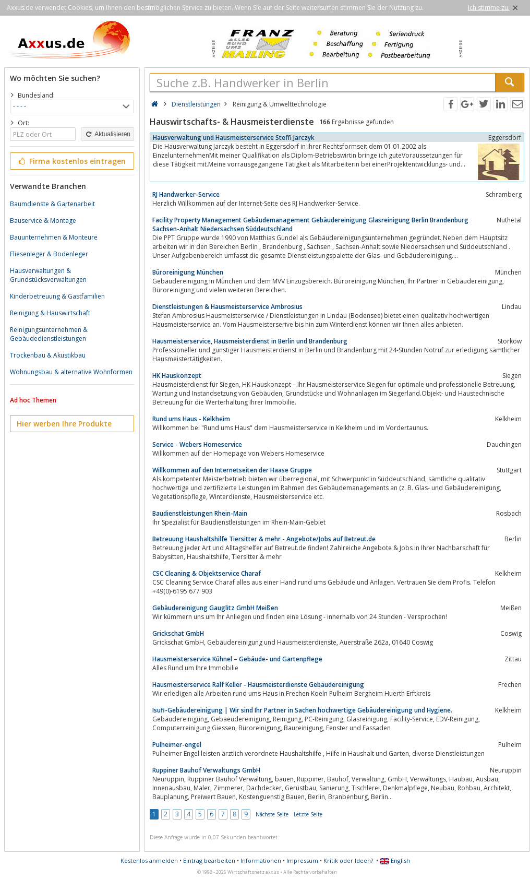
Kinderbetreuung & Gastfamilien (57, 296)
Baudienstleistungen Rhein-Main (199, 513)
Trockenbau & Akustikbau (48, 355)
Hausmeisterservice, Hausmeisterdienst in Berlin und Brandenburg (249, 341)
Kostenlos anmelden (149, 860)
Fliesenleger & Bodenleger (49, 254)
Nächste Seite (272, 814)
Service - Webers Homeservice (197, 444)
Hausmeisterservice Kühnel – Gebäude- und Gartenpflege (237, 659)
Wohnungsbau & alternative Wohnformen (71, 371)
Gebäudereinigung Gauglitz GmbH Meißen (215, 607)
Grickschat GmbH (178, 633)
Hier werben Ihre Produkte (64, 424)
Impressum (302, 860)
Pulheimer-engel (176, 744)
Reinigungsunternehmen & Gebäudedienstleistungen (49, 334)
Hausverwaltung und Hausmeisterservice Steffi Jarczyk (234, 137)
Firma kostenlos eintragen (71, 161)
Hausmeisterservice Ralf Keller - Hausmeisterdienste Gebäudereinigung (258, 684)
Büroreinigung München (187, 272)
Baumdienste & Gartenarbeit (52, 203)
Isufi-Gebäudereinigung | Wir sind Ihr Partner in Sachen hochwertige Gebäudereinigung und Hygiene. (302, 710)
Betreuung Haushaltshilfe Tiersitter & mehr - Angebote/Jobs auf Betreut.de (264, 538)
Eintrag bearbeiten (209, 860)
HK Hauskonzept (176, 375)
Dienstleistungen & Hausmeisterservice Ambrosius (227, 306)
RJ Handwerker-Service (186, 194)
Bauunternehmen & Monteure (54, 237)
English (395, 860)
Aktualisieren (107, 134)
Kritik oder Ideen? (348, 860)
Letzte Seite (308, 814)
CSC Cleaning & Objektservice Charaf (206, 573)
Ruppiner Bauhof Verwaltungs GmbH (206, 770)
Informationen (260, 860)
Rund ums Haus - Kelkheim (191, 418)
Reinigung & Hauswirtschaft (50, 312)
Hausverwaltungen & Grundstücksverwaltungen (48, 275)
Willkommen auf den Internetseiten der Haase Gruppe (232, 470)
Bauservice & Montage (43, 220)
